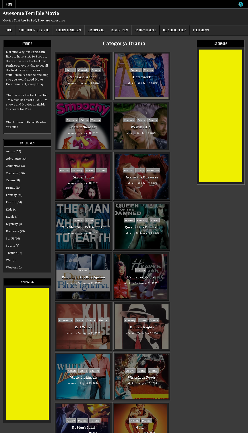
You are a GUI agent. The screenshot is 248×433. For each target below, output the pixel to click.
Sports (182, 320)
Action (64, 70)
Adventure (112, 217)
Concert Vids (96, 30)
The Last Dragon (77, 77)
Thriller (123, 122)
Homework (124, 77)
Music (168, 120)
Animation (13, 166)
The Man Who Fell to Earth (77, 176)
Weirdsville (77, 127)
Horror (136, 117)
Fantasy (123, 117)
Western (12, 267)
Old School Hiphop (174, 30)
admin (66, 82)
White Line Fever (124, 277)
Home (9, 4)
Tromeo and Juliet (77, 379)
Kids (9, 209)
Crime (171, 70)
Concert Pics (119, 30)
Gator (77, 327)
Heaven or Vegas (77, 227)
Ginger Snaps (124, 129)
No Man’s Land (170, 277)
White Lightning (77, 277)
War (9, 260)
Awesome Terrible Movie (30, 13)
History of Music (145, 30)
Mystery (12, 224)
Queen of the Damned (124, 177)
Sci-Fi (83, 168)
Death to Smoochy (170, 77)
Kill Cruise (124, 229)
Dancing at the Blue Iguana (170, 176)
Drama (90, 70)
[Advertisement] (27, 354)
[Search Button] (240, 4)
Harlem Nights (170, 227)
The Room (124, 327)
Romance (182, 120)
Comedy (77, 70)
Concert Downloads (68, 30)
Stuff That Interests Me (34, 30)
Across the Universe (170, 127)
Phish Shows (201, 30)
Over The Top (170, 327)
